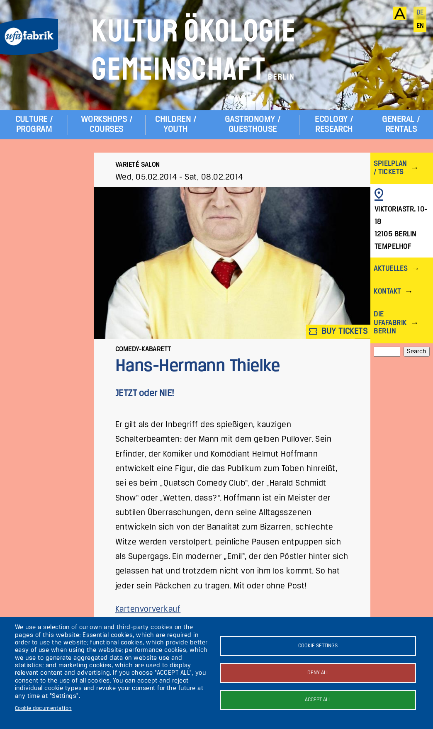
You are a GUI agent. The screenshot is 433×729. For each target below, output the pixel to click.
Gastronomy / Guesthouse (253, 124)
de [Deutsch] (420, 13)
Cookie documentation (43, 708)
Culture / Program (34, 124)
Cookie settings (318, 646)
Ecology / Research (334, 124)
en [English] (420, 26)
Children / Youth (175, 124)
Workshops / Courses (106, 124)
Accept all (318, 699)
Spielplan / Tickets (390, 168)
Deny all (318, 673)
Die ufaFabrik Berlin (390, 323)
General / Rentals (401, 124)
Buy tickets (338, 331)
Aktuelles (390, 268)
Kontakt (387, 291)
